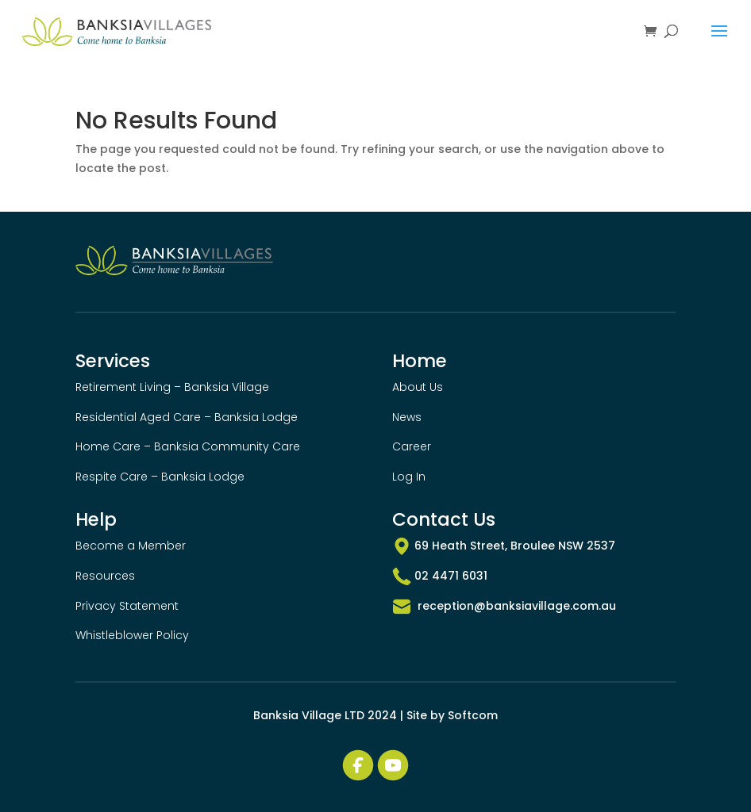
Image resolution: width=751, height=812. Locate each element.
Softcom (473, 715)
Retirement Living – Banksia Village (172, 387)
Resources (105, 576)
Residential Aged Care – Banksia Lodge (186, 417)
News (407, 417)
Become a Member (130, 545)
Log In (409, 477)
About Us (417, 387)
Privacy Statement (127, 606)
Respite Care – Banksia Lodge (160, 477)
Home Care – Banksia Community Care (187, 446)
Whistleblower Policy (132, 635)
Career (411, 446)
